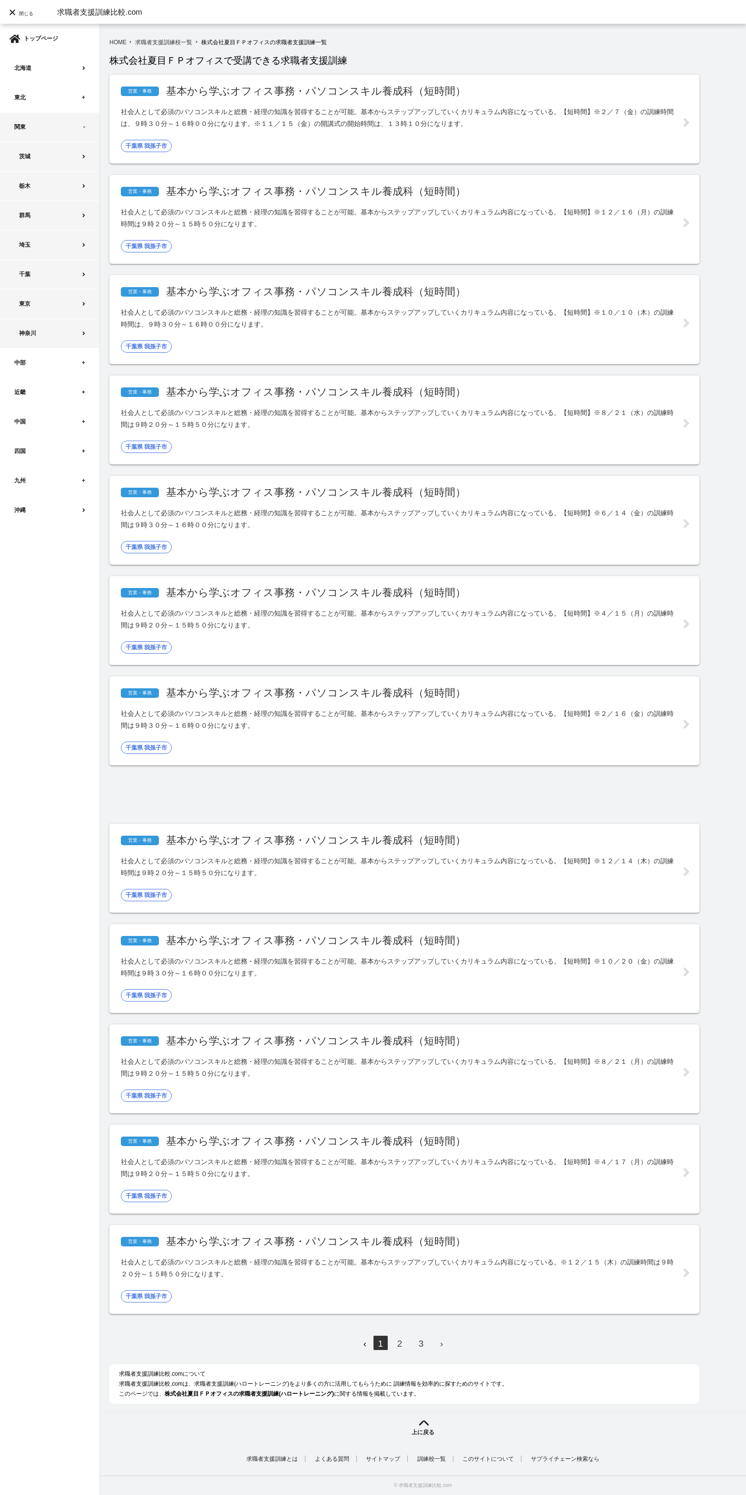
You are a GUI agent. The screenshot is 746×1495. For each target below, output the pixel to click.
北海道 (22, 68)
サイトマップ (383, 1459)
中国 (20, 421)
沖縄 (20, 510)
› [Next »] (441, 1344)
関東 (20, 127)
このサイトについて (488, 1459)
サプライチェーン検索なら (565, 1459)
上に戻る (423, 1432)
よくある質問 (332, 1459)
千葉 (24, 274)
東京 (24, 303)
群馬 (24, 215)
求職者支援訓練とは (272, 1459)
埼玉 (24, 244)
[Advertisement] (282, 794)
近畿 (20, 392)
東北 (20, 97)
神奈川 (27, 333)
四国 (20, 451)
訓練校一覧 (431, 1459)
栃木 (24, 186)
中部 (20, 362)
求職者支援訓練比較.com (99, 12)
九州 (20, 480)
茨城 (24, 156)
